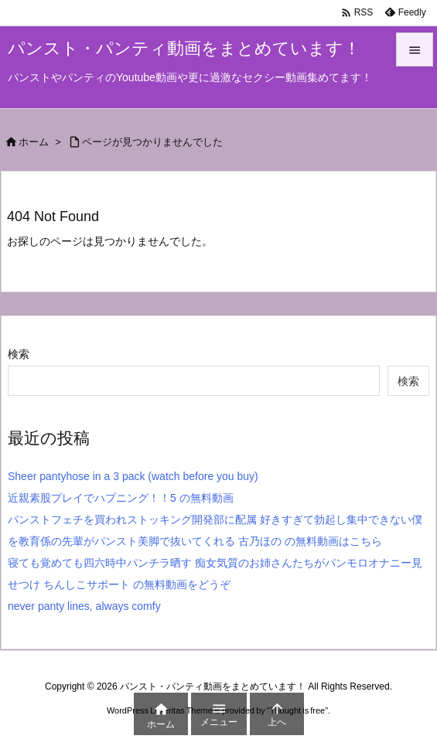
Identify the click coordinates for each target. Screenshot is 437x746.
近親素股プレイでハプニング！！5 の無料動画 (121, 498)
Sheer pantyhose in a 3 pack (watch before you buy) (133, 476)
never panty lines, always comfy (84, 606)
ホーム (34, 142)
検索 (18, 354)
